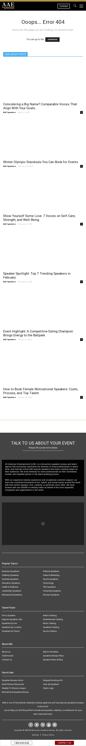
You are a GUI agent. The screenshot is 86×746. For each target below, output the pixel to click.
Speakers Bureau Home (12, 680)
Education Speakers (11, 583)
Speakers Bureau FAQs (53, 656)
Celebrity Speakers (10, 575)
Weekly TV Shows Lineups (14, 688)
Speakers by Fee (9, 623)
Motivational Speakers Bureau (15, 692)
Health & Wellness (10, 587)
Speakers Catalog (51, 627)
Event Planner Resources (13, 684)
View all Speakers (51, 684)
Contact (63, 6)
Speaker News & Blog (53, 659)
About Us (6, 652)
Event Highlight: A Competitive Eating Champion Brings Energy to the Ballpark (38, 333)
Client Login (48, 688)
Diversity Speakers (10, 579)
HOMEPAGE (52, 40)
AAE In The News (50, 652)
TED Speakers (49, 587)
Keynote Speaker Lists (12, 619)
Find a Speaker (8, 615)
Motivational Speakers (12, 595)
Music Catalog (49, 623)
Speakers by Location (12, 627)
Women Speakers (51, 595)
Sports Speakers (50, 579)
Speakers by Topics (11, 631)
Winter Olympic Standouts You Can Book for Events (40, 162)
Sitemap (35, 735)
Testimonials (7, 656)
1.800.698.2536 (21, 743)
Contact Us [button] (64, 743)
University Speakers (52, 591)
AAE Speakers (9, 112)
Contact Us (7, 659)
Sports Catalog (50, 631)
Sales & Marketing (51, 575)
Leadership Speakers (11, 591)
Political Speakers (51, 571)
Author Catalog (50, 615)
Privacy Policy (48, 735)
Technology (48, 583)
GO (74, 6)
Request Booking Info (53, 680)
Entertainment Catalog (53, 619)
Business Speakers (10, 571)
